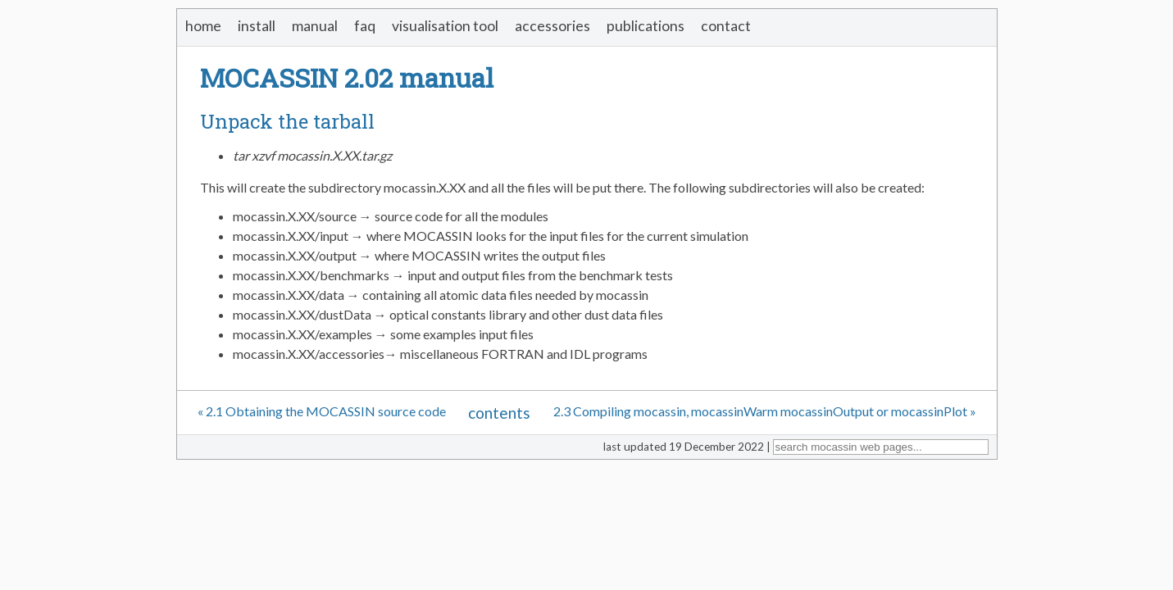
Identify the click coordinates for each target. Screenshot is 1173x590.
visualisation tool (445, 25)
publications (645, 25)
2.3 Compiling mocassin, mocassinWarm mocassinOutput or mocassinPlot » (764, 411)
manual (315, 25)
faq (364, 25)
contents (499, 412)
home (203, 25)
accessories (552, 25)
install (256, 25)
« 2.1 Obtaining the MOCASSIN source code (322, 411)
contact (726, 25)
